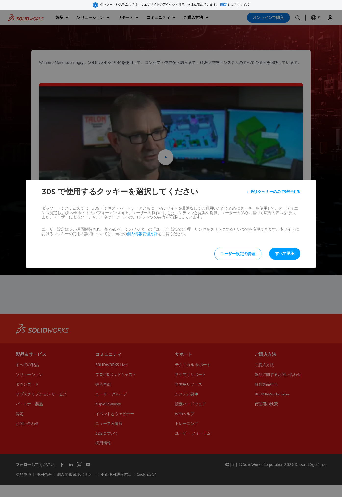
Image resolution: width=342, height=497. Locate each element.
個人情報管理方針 (142, 234)
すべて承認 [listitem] (284, 254)
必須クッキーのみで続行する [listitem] (275, 192)
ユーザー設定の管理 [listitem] (237, 254)
